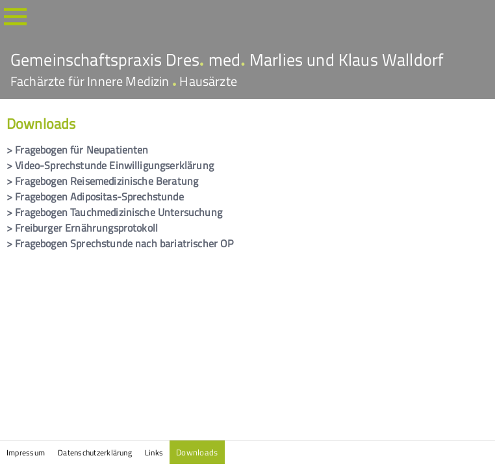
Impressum (25, 452)
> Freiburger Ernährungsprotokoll (82, 228)
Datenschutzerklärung (95, 452)
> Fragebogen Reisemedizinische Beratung (102, 181)
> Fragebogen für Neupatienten (77, 149)
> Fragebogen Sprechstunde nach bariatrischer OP (120, 243)
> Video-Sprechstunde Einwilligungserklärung (110, 165)
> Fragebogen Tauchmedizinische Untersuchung (114, 212)
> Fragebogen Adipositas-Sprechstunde (95, 196)
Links (154, 452)
